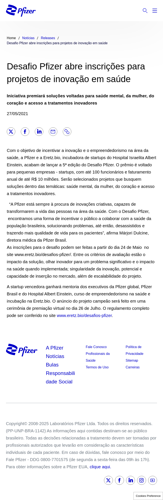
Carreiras (133, 367)
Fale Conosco (96, 347)
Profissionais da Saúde (98, 357)
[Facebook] (25, 131)
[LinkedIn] (39, 131)
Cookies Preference (148, 495)
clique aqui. (100, 466)
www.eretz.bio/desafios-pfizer (84, 315)
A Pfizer (54, 348)
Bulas (53, 365)
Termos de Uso (97, 367)
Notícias (56, 356)
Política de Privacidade (134, 350)
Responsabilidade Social (60, 377)
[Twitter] (11, 131)
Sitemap (132, 360)
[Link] (67, 131)
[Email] (53, 131)
